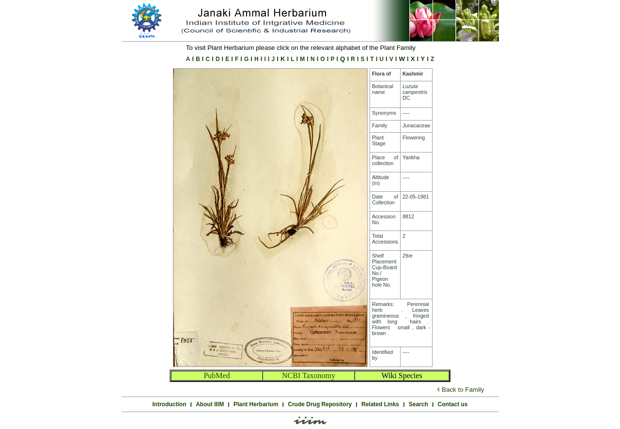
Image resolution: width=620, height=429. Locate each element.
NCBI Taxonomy (308, 375)
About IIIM (210, 404)
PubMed (216, 375)
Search (418, 404)
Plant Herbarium (256, 404)
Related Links (380, 404)
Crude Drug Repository (320, 404)
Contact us (452, 404)
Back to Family (463, 389)
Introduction (169, 404)
